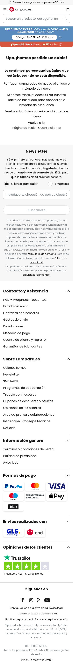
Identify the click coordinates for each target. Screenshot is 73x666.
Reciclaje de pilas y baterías (52, 619)
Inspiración (11, 421)
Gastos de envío (15, 319)
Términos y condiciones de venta (28, 449)
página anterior (34, 111)
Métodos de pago (16, 333)
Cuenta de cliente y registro (24, 339)
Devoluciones (13, 326)
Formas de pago (19, 475)
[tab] (36, 319)
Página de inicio (24, 128)
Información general (24, 440)
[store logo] (22, 9)
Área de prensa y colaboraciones (28, 414)
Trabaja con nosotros (19, 394)
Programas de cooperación (24, 388)
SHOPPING (34, 37)
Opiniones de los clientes (22, 408)
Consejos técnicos (36, 421)
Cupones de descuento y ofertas (28, 401)
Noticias (9, 428)
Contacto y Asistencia (25, 291)
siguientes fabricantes (36, 274)
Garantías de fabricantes (22, 346)
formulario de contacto (42, 254)
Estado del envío (15, 306)
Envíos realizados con (25, 521)
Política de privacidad (19, 456)
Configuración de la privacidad (29, 608)
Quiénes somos (14, 367)
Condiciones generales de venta (37, 613)
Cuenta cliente (49, 128)
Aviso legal (11, 462)
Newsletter (11, 374)
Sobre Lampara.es (21, 359)
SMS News (10, 381)
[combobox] (36, 18)
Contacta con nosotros (21, 313)
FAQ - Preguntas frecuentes (24, 299)
